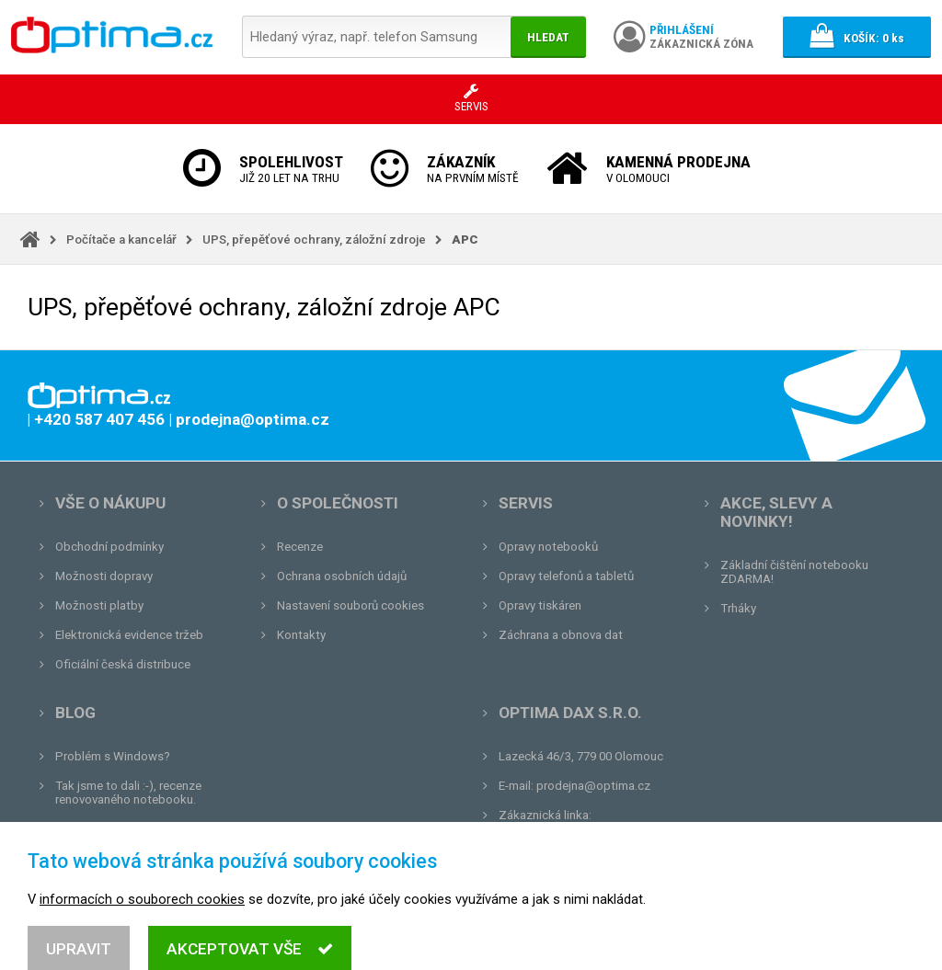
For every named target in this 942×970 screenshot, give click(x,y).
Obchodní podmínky (109, 546)
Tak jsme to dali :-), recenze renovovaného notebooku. (128, 792)
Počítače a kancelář (121, 239)
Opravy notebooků (548, 546)
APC (465, 239)
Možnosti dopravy (104, 576)
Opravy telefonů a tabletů (566, 576)
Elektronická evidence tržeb (129, 635)
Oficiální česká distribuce (122, 664)
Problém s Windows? (112, 756)
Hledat (548, 37)
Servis (526, 503)
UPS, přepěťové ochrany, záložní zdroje (314, 239)
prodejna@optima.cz (593, 786)
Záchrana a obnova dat (561, 635)
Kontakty (301, 635)
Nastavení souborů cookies (350, 605)
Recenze (300, 546)
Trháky (738, 608)
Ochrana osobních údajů (342, 576)
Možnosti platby (99, 605)
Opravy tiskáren (540, 605)
